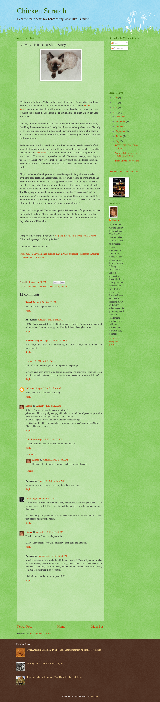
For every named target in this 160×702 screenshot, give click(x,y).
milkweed (39, 257)
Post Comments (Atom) (40, 633)
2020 (115, 97)
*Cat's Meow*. (41, 152)
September (121, 131)
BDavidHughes (39, 253)
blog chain (59, 235)
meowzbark (28, 257)
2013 (115, 112)
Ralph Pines (62, 253)
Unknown (30, 388)
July (118, 141)
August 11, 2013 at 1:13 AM (45, 498)
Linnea (29, 406)
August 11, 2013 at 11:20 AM (49, 532)
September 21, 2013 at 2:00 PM (52, 556)
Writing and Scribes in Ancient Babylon (45, 663)
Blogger (94, 696)
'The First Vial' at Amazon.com (123, 171)
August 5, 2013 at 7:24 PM (55, 340)
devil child (54, 286)
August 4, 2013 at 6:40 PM (50, 319)
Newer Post (24, 626)
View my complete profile (113, 341)
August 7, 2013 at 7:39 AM (55, 460)
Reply (28, 311)
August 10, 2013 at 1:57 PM (51, 481)
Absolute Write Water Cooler (81, 235)
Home (61, 626)
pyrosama (84, 253)
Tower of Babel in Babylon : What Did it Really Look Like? (54, 677)
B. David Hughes (34, 340)
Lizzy (28, 498)
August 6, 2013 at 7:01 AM (48, 388)
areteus (51, 253)
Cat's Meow (43, 286)
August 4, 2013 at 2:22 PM (45, 302)
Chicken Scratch (41, 11)
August (119, 136)
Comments (117, 48)
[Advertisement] (125, 71)
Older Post (97, 626)
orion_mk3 (25, 253)
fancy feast (65, 286)
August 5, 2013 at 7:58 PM (40, 361)
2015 (115, 102)
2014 (115, 107)
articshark (73, 253)
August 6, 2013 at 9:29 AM (48, 406)
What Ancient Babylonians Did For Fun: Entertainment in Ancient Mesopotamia (64, 650)
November (121, 121)
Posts (114, 43)
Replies (32, 454)
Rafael (29, 302)
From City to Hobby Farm (127, 160)
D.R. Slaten (31, 439)
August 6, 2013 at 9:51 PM (49, 439)
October (120, 126)
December (121, 116)
